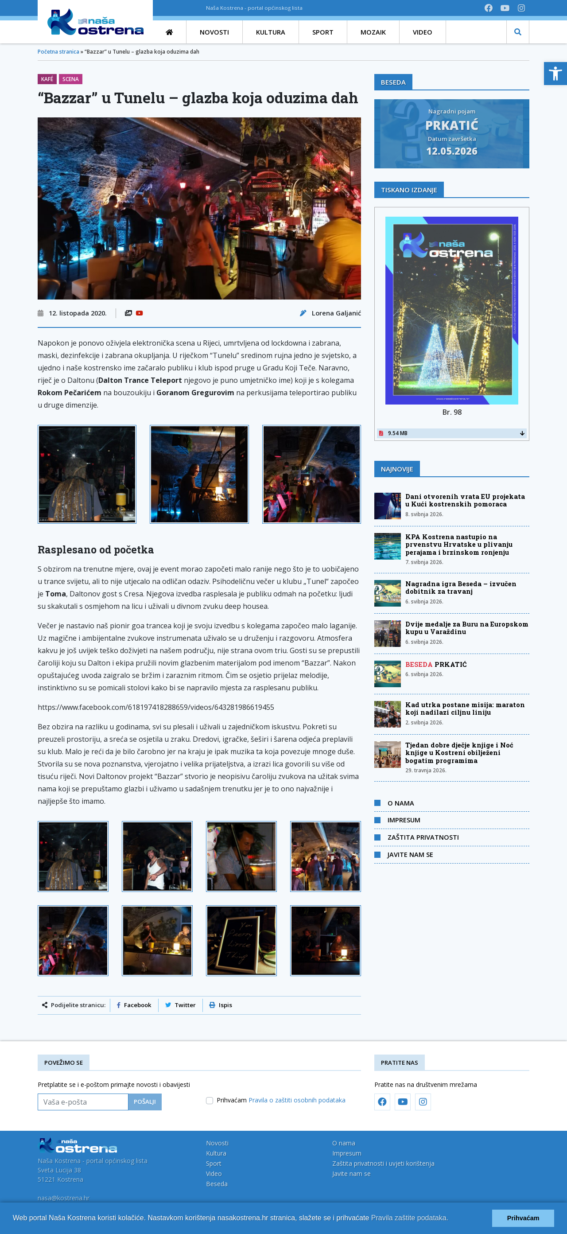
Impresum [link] (404, 819)
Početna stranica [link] (58, 51)
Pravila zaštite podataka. (409, 1218)
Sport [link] (213, 1163)
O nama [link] (401, 802)
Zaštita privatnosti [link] (423, 837)
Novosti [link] (217, 1143)
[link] (555, 73)
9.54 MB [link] (451, 433)
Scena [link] (70, 79)
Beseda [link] (217, 1184)
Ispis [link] (221, 1005)
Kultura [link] (216, 1153)
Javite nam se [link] (410, 854)
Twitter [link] (180, 1005)
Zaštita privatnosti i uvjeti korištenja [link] (383, 1163)
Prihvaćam (281, 1100)
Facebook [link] (134, 1005)
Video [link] (214, 1173)
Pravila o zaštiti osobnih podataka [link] (297, 1100)
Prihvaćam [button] (523, 1218)
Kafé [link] (47, 79)
